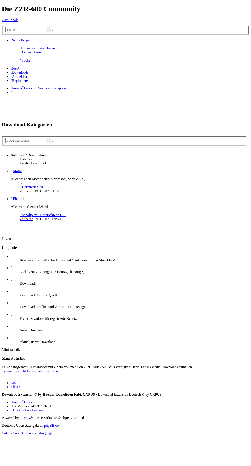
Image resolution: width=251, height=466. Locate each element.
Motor (17, 171)
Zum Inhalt (10, 20)
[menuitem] (38, 48)
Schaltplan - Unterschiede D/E (43, 215)
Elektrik (19, 199)
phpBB (25, 418)
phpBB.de (51, 425)
